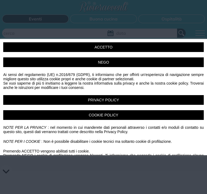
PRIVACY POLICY (103, 100)
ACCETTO (104, 47)
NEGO (103, 62)
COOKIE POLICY (103, 115)
